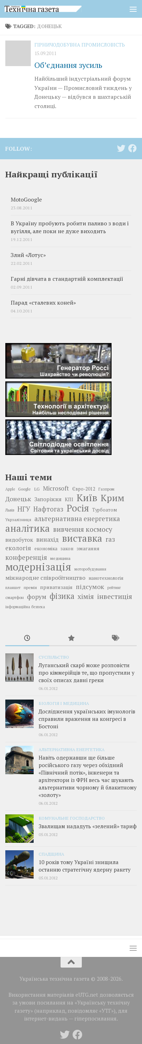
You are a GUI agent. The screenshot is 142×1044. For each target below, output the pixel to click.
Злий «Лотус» (28, 255)
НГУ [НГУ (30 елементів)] (23, 509)
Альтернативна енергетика (71, 749)
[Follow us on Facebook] (132, 148)
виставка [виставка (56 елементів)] (82, 538)
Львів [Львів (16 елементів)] (9, 510)
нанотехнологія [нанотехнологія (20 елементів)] (106, 578)
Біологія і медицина (64, 703)
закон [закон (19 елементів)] (67, 549)
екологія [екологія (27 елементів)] (18, 548)
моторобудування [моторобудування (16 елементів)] (90, 569)
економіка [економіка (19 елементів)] (45, 549)
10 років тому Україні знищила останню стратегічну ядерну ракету (85, 865)
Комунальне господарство (72, 818)
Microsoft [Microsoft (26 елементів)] (56, 488)
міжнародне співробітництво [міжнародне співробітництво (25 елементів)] (45, 578)
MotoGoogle (26, 199)
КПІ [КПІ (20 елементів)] (69, 499)
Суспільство (54, 657)
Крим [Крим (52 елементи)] (112, 497)
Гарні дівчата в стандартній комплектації (67, 279)
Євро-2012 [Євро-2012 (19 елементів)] (83, 489)
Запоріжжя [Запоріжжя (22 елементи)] (48, 499)
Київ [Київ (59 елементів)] (86, 497)
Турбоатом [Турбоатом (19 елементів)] (104, 510)
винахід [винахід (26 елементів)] (47, 539)
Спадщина (51, 854)
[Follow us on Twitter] (121, 148)
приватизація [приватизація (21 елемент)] (56, 587)
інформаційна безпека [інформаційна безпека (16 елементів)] (25, 606)
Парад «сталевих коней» (43, 302)
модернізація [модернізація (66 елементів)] (38, 566)
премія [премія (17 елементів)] (30, 587)
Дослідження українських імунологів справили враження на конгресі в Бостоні (87, 719)
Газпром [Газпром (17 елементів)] (106, 489)
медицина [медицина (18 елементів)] (60, 558)
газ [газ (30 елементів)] (110, 539)
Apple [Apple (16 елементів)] (10, 489)
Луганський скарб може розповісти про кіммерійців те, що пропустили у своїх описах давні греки (87, 673)
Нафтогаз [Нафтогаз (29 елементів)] (48, 509)
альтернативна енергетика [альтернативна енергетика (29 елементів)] (77, 518)
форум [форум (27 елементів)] (36, 597)
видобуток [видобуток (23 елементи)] (19, 539)
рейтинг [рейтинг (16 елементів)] (114, 587)
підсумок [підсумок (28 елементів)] (90, 586)
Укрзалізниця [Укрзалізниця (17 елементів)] (18, 519)
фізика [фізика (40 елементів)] (62, 596)
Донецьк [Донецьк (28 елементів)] (18, 498)
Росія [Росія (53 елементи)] (78, 508)
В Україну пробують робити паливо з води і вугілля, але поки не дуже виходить (70, 227)
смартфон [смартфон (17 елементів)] (14, 597)
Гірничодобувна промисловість (79, 44)
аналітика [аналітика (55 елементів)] (27, 528)
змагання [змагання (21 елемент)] (88, 548)
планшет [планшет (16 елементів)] (13, 587)
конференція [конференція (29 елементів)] (26, 557)
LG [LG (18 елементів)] (37, 489)
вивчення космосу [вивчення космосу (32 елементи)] (82, 529)
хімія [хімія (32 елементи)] (86, 596)
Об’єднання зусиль (68, 65)
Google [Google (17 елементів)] (24, 489)
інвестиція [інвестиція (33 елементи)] (114, 596)
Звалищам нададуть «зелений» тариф (88, 826)
